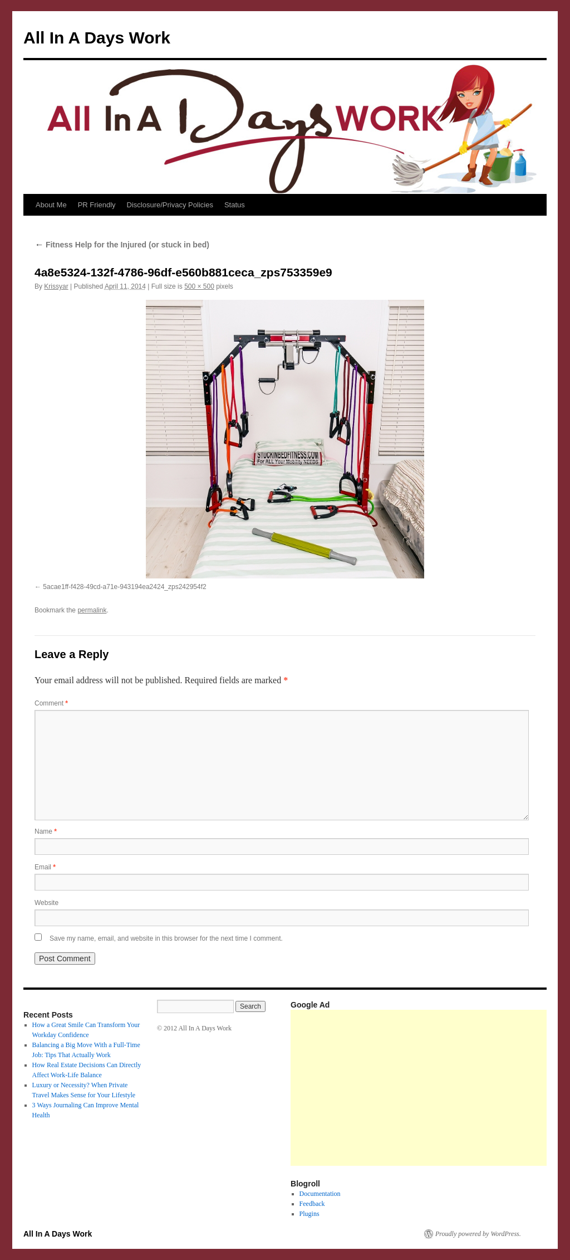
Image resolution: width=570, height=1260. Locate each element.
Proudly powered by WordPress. (478, 1234)
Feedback (312, 1204)
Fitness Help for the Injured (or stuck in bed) (122, 244)
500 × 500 (199, 286)
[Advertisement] (430, 1088)
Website (46, 903)
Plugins (309, 1214)
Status (234, 205)
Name (46, 831)
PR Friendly (97, 205)
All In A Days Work (96, 37)
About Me (51, 205)
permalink (91, 610)
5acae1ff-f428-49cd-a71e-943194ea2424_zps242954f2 (124, 587)
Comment (51, 703)
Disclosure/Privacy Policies (170, 205)
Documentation (320, 1194)
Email (45, 867)
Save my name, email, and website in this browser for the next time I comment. (166, 938)
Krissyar (56, 286)
